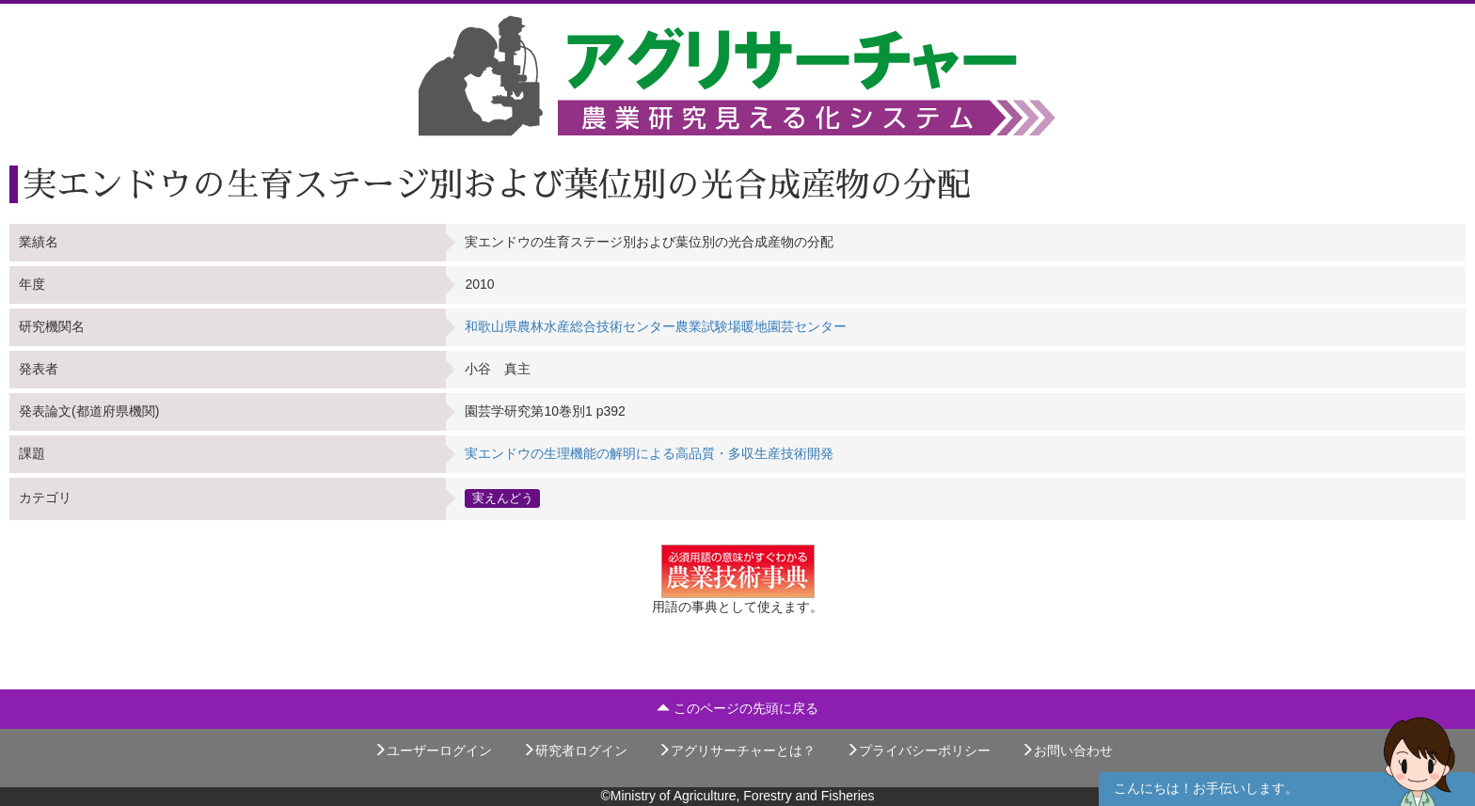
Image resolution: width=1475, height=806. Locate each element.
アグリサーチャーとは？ (737, 750)
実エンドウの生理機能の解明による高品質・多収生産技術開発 (649, 453)
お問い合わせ (1067, 750)
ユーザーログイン (432, 750)
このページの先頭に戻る (737, 708)
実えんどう (502, 498)
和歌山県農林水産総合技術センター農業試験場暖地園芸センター (656, 326)
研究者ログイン (574, 750)
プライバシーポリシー (918, 750)
